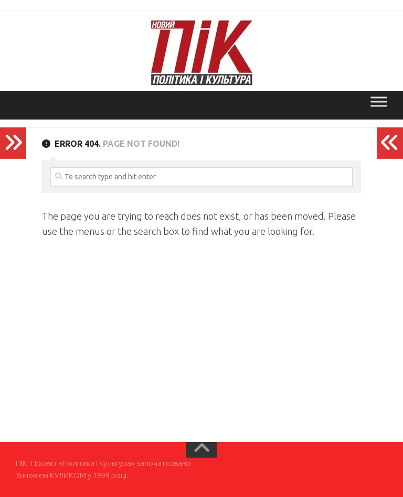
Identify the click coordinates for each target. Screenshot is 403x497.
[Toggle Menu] (378, 101)
